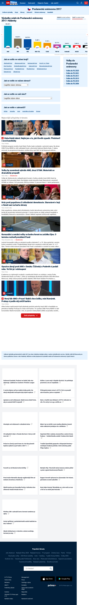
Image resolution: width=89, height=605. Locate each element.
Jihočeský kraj (8, 63)
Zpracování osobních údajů (27, 588)
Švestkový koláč (52, 562)
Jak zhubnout (10, 553)
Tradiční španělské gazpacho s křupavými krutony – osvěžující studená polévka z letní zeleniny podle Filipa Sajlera (56, 446)
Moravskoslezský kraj (45, 66)
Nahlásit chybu (8, 598)
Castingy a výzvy (26, 582)
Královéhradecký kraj (20, 66)
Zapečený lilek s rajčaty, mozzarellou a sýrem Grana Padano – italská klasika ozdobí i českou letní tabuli (56, 436)
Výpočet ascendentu (65, 559)
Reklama (6, 582)
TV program (46, 553)
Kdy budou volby (13, 556)
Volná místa (7, 580)
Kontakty (23, 585)
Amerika (12, 111)
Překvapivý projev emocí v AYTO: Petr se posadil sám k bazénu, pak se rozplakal (55, 391)
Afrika (5, 111)
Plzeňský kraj (30, 69)
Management (25, 577)
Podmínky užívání (9, 587)
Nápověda (24, 592)
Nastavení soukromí (27, 598)
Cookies (6, 592)
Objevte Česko (43, 3)
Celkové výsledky (7, 12)
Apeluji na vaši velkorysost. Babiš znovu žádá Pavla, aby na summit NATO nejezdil (19, 401)
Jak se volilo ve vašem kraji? (16, 59)
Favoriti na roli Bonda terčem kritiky (15, 468)
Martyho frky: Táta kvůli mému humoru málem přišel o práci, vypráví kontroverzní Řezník (56, 469)
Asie (18, 111)
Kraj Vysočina (8, 66)
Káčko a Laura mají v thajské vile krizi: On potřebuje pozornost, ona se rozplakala (56, 381)
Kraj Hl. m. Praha (44, 63)
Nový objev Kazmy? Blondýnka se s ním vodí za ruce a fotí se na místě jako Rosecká (56, 488)
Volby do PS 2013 (72, 78)
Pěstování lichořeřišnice (49, 559)
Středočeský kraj (42, 69)
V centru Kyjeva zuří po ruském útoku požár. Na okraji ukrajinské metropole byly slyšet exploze (19, 391)
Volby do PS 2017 (72, 76)
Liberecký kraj (33, 66)
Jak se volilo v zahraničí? (14, 107)
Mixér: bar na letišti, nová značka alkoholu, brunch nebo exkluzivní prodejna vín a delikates (56, 425)
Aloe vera (36, 559)
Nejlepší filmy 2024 (22, 553)
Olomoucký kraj (8, 69)
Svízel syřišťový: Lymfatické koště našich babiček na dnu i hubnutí (19, 522)
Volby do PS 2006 (72, 83)
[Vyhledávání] (77, 3)
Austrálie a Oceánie (28, 111)
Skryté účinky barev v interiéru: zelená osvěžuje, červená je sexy (18, 532)
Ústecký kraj (7, 71)
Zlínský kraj (16, 71)
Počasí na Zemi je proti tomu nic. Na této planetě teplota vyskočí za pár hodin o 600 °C (18, 445)
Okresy (22, 12)
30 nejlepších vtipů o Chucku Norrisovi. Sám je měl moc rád (19, 435)
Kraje (16, 12)
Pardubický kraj (19, 69)
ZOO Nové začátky (27, 556)
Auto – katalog (39, 556)
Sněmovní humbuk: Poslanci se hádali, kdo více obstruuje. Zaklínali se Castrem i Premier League (18, 382)
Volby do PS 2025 (72, 70)
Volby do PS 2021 (72, 73)
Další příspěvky (32, 315)
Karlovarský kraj (32, 63)
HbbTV (6, 585)
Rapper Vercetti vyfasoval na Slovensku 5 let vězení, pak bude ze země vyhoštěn (56, 479)
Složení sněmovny (40, 12)
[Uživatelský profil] (81, 3)
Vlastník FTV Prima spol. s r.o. (11, 595)
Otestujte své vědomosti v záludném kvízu (17, 424)
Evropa (38, 111)
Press (23, 580)
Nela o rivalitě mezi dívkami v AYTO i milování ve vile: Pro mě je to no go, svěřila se (55, 401)
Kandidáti (50, 12)
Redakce (23, 594)
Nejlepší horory (35, 553)
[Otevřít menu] (2, 3)
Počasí (68, 553)
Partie (63, 553)
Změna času (55, 553)
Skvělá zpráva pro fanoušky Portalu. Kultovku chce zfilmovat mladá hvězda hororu (19, 488)
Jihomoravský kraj (20, 63)
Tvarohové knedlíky (25, 562)
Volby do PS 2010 (72, 81)
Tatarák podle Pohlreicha (23, 559)
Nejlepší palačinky (39, 562)
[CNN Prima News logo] (11, 3)
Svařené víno (9, 559)
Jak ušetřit (54, 3)
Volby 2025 (64, 556)
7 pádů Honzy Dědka (53, 556)
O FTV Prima (8, 577)
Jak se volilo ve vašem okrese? (17, 81)
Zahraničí (31, 3)
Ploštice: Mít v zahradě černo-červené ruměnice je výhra (19, 513)
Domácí (22, 3)
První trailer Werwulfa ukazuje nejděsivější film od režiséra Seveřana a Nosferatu (19, 479)
